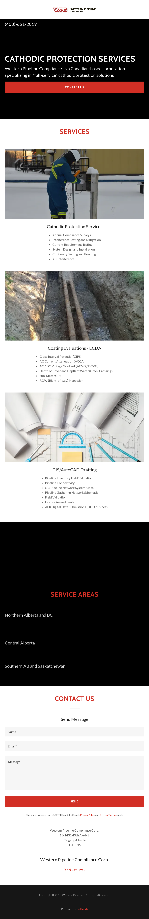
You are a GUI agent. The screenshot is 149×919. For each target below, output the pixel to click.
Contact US (74, 87)
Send (74, 801)
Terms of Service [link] (108, 814)
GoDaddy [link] (82, 909)
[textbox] (74, 731)
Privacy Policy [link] (87, 814)
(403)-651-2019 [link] (21, 24)
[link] (74, 10)
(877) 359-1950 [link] (74, 869)
